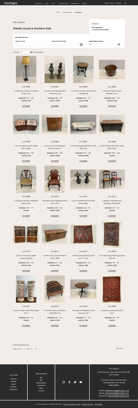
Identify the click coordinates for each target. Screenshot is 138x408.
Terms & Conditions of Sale (71, 404)
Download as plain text (21, 344)
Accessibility (98, 404)
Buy (46, 3)
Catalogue (78, 12)
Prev (118, 348)
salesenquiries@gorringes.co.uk (117, 393)
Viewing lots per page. (28, 52)
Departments (63, 3)
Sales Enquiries (97, 27)
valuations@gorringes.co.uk (118, 396)
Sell (53, 3)
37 (36, 349)
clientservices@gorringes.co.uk (117, 391)
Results (13, 382)
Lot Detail (26, 106)
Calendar (13, 379)
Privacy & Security (87, 404)
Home (58, 12)
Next (122, 348)
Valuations (74, 3)
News (41, 388)
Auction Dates (67, 12)
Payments (118, 3)
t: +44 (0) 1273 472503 (100, 30)
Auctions (38, 3)
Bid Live (112, 3)
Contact (41, 391)
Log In (106, 3)
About (84, 3)
